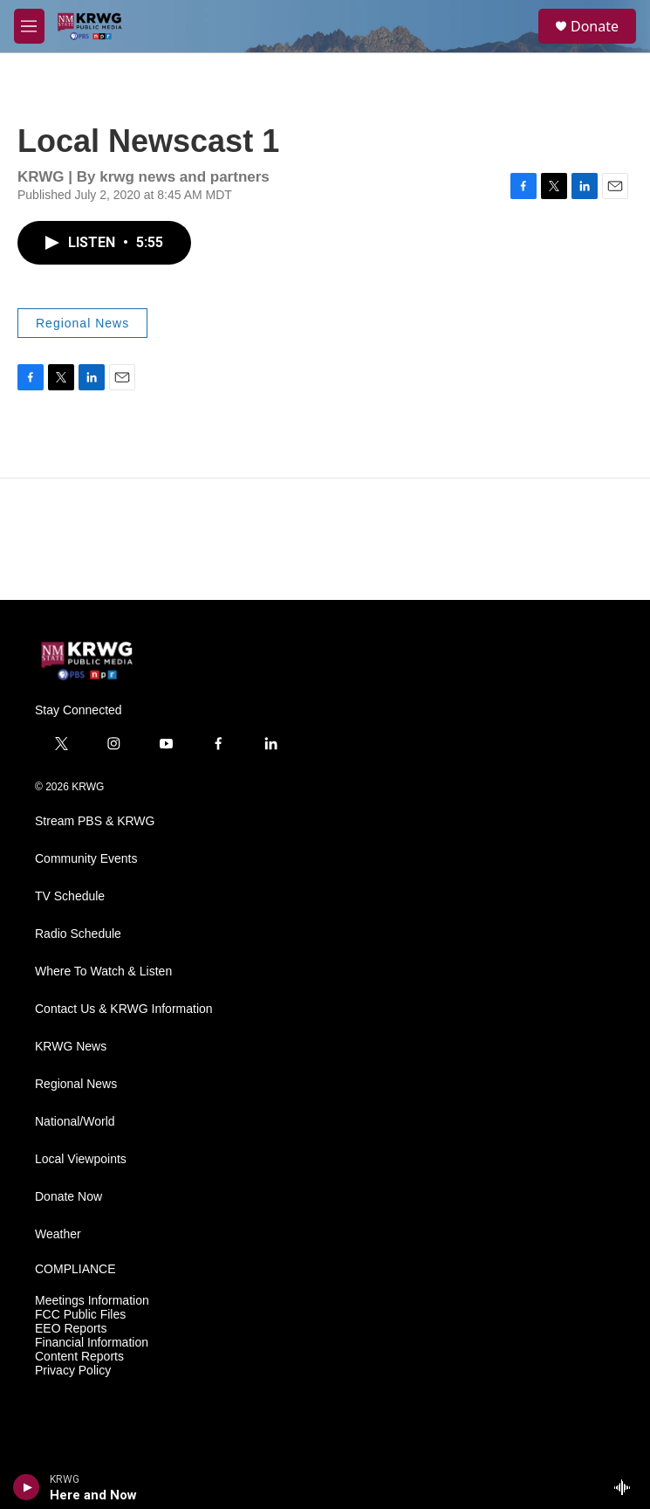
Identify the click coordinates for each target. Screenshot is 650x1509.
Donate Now (68, 1196)
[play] (27, 1487)
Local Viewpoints (81, 1159)
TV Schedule (70, 896)
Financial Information (91, 1342)
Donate (595, 26)
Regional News (82, 323)
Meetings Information (92, 1300)
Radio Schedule (78, 934)
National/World (75, 1121)
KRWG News (70, 1046)
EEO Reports (70, 1328)
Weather (58, 1234)
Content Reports (79, 1356)
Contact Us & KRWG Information (124, 1009)
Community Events (86, 858)
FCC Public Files (80, 1314)
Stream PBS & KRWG (94, 821)
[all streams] (627, 1487)
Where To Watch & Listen (103, 971)
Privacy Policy (73, 1370)
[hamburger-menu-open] (29, 26)
